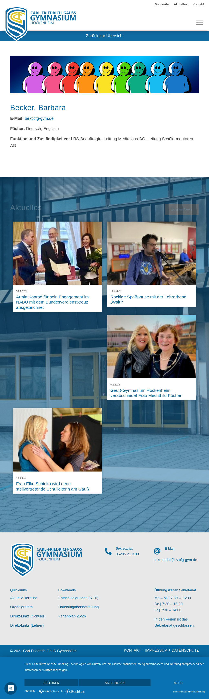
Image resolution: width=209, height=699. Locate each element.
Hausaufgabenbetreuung (78, 607)
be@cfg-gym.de (39, 118)
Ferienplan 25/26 (72, 616)
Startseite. (162, 4)
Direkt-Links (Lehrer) (27, 625)
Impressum (178, 692)
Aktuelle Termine (23, 598)
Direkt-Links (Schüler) (28, 616)
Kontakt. (199, 4)
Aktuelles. (181, 4)
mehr (178, 683)
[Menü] (200, 18)
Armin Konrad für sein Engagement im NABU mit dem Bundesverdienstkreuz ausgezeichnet (52, 302)
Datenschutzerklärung (195, 692)
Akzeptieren (115, 683)
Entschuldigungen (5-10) (78, 598)
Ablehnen (51, 683)
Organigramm (21, 607)
